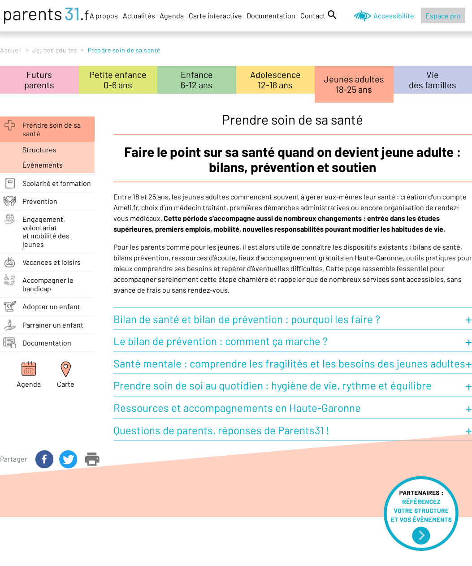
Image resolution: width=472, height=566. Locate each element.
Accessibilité (393, 15)
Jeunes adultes (54, 50)
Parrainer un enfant (52, 324)
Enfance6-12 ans (197, 79)
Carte (65, 384)
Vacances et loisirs (51, 262)
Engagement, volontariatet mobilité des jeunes (45, 231)
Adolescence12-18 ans (275, 79)
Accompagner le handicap (48, 284)
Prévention (39, 201)
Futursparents (39, 79)
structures (39, 149)
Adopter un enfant (51, 306)
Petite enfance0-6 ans (118, 79)
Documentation (271, 15)
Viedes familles (432, 79)
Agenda (172, 15)
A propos (104, 15)
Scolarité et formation (56, 183)
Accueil (11, 50)
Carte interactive (215, 15)
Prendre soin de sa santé (51, 129)
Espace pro (443, 15)
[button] (292, 318)
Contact (312, 15)
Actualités (139, 15)
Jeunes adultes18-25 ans (354, 84)
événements (42, 164)
